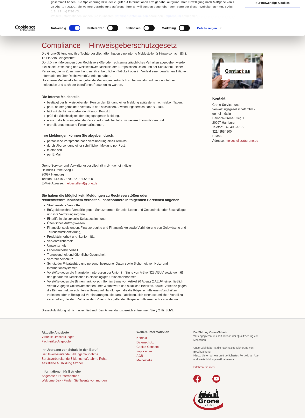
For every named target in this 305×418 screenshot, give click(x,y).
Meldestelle (144, 360)
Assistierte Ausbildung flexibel (62, 363)
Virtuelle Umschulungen (58, 337)
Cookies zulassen (272, 9)
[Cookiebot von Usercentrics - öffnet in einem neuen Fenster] (25, 59)
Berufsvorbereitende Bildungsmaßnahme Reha (74, 358)
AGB (140, 355)
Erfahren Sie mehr (204, 367)
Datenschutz (145, 342)
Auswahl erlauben (272, 21)
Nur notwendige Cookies (272, 33)
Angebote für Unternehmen (60, 376)
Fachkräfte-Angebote (56, 341)
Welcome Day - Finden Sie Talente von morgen (74, 380)
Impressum (173, 46)
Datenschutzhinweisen (131, 46)
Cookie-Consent (148, 346)
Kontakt (142, 338)
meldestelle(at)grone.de (81, 183)
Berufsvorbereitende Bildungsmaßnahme (70, 354)
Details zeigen (207, 59)
